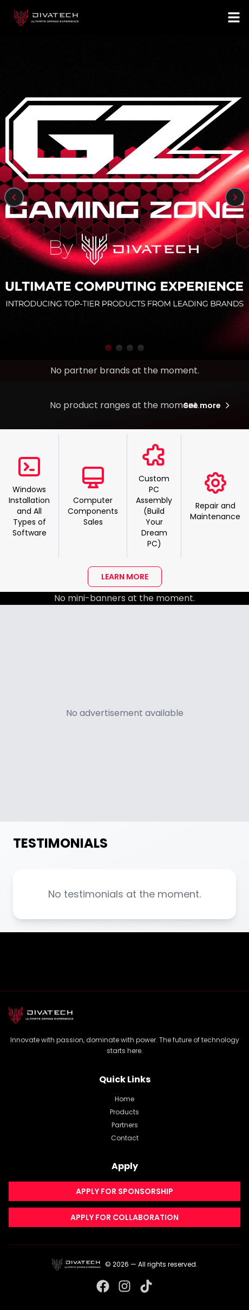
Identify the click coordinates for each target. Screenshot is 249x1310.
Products (124, 1112)
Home (124, 1099)
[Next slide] (235, 197)
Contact (125, 1138)
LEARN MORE (124, 576)
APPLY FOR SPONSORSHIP (124, 1191)
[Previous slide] (14, 197)
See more (208, 405)
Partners (125, 1125)
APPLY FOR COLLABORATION (124, 1217)
